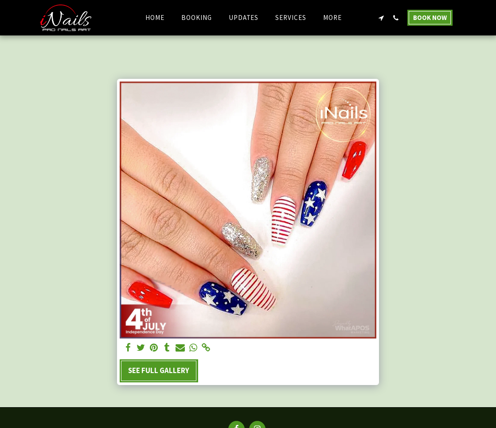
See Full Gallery (158, 370)
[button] (381, 17)
